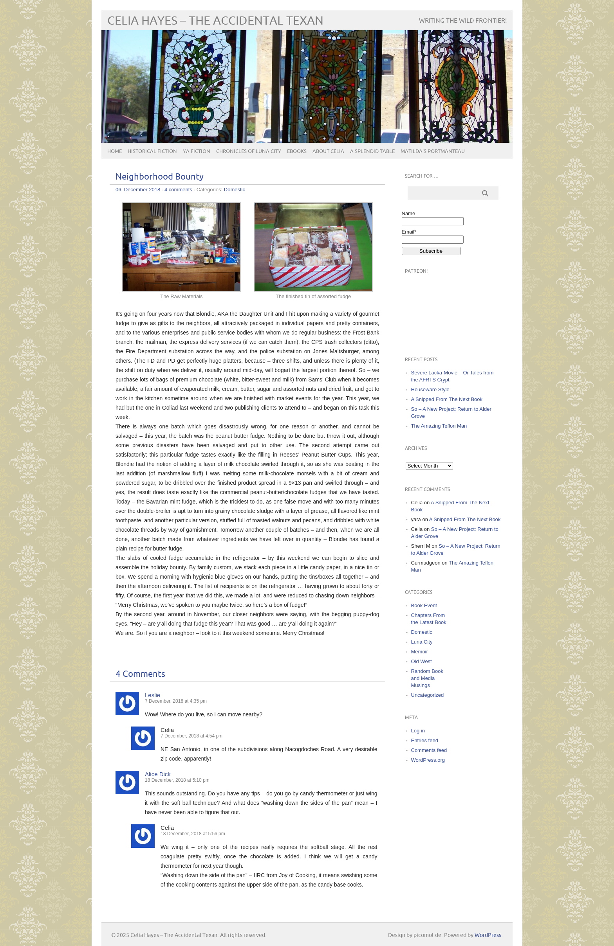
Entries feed (424, 740)
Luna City (422, 642)
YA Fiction (196, 151)
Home (114, 151)
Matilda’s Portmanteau (433, 151)
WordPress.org (428, 760)
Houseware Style (430, 389)
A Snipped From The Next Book (447, 399)
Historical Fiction (152, 151)
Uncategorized (427, 695)
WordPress (488, 935)
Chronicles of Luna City (248, 151)
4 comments (178, 189)
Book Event (424, 605)
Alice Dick (158, 774)
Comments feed (429, 750)
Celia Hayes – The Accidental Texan (215, 21)
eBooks (297, 151)
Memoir (419, 652)
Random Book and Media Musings (427, 678)
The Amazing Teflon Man (439, 426)
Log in (418, 731)
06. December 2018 (138, 189)
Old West (421, 661)
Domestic (234, 189)
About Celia (328, 151)
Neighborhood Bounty (160, 177)
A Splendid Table (372, 151)
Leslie (152, 695)
